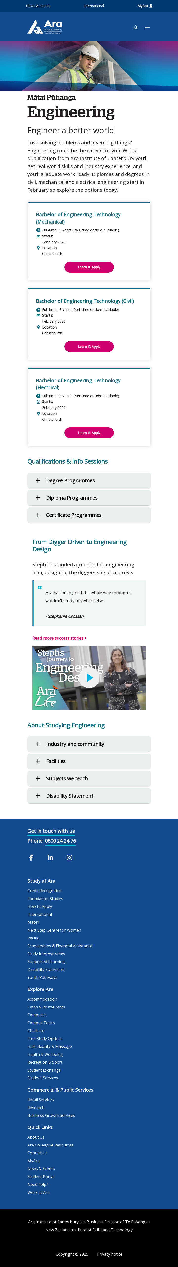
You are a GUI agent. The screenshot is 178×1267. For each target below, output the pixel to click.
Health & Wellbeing (45, 1054)
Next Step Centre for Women (54, 930)
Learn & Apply (89, 267)
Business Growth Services (51, 1115)
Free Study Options (45, 1038)
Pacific (33, 938)
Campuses (37, 1015)
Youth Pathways (42, 977)
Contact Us (37, 1153)
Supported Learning (46, 961)
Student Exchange (44, 1070)
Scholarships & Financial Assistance (59, 946)
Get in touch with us (51, 831)
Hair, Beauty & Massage (49, 1046)
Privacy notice (109, 1254)
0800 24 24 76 (60, 840)
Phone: (35, 840)
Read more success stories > (59, 638)
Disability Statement (46, 969)
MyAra (145, 5)
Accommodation (42, 999)
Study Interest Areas (46, 953)
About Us (36, 1137)
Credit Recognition (44, 890)
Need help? (37, 1184)
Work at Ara (38, 1192)
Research (35, 1107)
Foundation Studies (45, 898)
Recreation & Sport (44, 1062)
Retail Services (40, 1099)
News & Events (38, 5)
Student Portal (40, 1176)
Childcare (35, 1030)
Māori (33, 922)
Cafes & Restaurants (46, 1007)
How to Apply (39, 906)
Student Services (42, 1078)
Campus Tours (41, 1022)
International (94, 5)
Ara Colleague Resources (50, 1145)
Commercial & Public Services (60, 1090)
